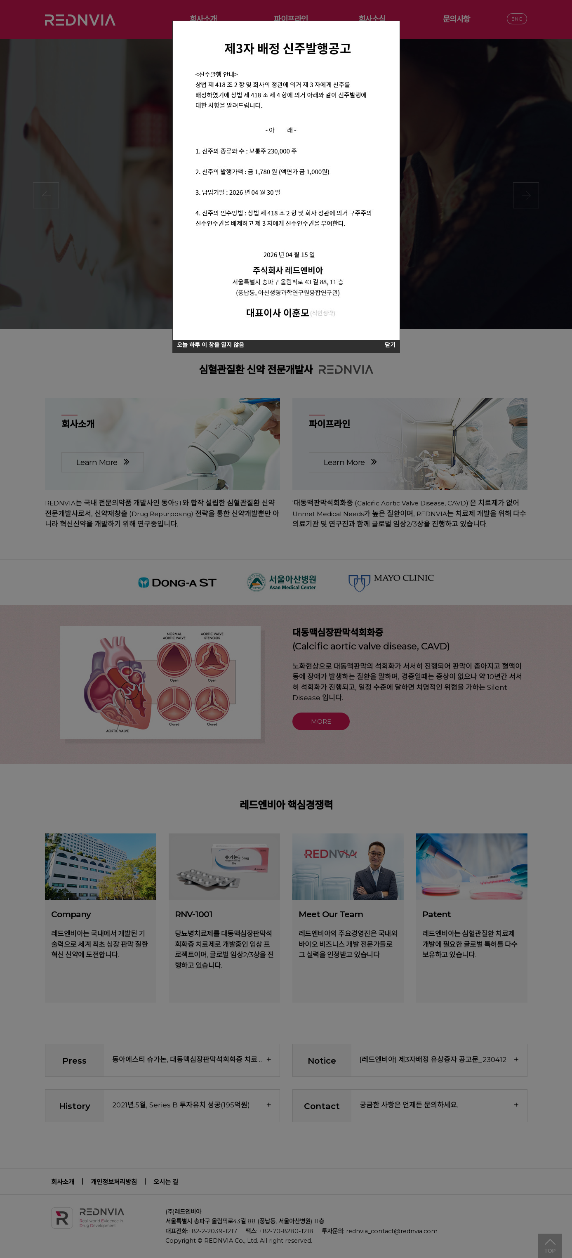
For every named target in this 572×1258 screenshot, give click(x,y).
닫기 (390, 345)
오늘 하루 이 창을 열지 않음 (210, 345)
